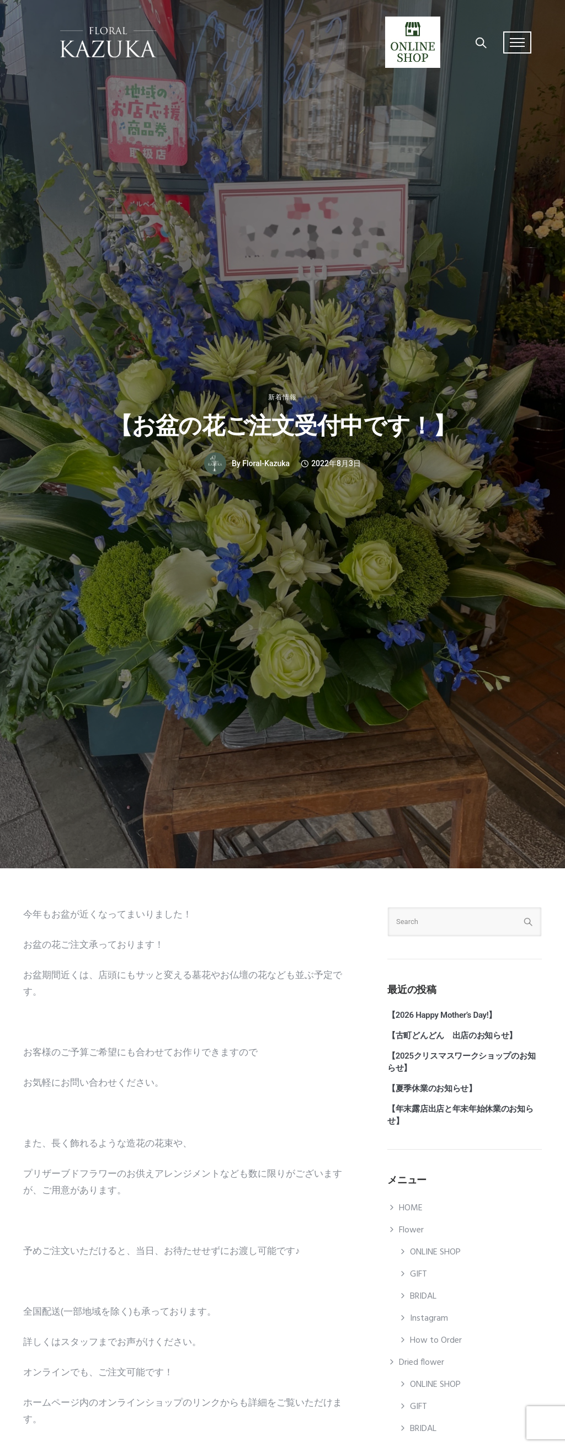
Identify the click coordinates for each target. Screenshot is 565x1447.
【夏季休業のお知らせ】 (432, 1088)
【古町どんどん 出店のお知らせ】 (452, 1035)
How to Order (436, 1340)
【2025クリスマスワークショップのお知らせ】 (461, 1062)
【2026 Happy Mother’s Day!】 (442, 1015)
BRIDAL (423, 1296)
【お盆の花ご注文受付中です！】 (282, 425)
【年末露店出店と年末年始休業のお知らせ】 (460, 1115)
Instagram (429, 1318)
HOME (411, 1208)
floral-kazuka (266, 463)
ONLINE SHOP (435, 1252)
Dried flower (421, 1362)
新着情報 (282, 397)
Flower (411, 1230)
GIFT (418, 1274)
